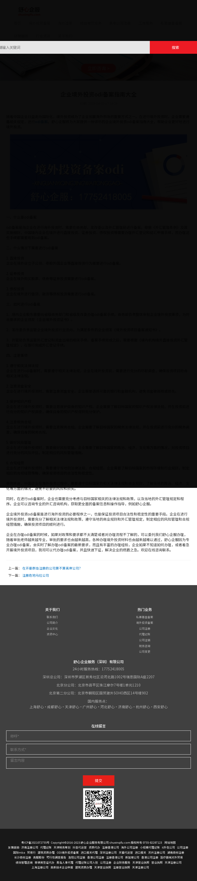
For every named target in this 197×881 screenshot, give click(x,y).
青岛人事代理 (64, 862)
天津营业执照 (140, 862)
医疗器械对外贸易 (171, 857)
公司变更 (144, 651)
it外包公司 (168, 847)
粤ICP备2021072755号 (35, 842)
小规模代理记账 (150, 847)
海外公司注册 (129, 847)
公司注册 (144, 628)
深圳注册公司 (108, 852)
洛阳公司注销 (76, 857)
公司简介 (52, 622)
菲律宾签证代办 (44, 862)
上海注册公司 (40, 867)
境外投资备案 (144, 622)
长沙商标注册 (22, 857)
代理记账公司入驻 (86, 862)
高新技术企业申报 (62, 867)
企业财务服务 (121, 862)
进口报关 (140, 852)
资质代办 (94, 847)
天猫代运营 (126, 852)
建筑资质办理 (46, 852)
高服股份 (38, 857)
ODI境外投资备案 (68, 852)
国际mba (19, 852)
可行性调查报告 (56, 857)
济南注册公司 (29, 847)
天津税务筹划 (62, 847)
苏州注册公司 (156, 852)
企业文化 (52, 628)
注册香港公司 (110, 847)
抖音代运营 (80, 847)
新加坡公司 (132, 857)
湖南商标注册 (175, 852)
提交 (98, 780)
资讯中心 (52, 634)
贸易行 (31, 852)
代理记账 (144, 634)
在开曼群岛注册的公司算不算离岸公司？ (52, 568)
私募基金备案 (144, 617)
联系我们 (52, 617)
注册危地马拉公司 (35, 575)
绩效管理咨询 (24, 862)
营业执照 (157, 862)
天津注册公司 (173, 862)
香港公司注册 (95, 857)
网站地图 (170, 842)
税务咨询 (144, 646)
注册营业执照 (121, 867)
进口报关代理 (89, 852)
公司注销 (144, 640)
